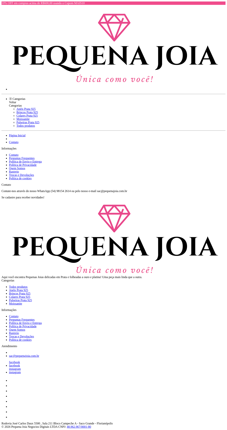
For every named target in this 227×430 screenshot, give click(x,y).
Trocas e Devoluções (21, 175)
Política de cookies (20, 178)
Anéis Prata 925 (26, 108)
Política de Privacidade (23, 164)
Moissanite (23, 119)
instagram (15, 368)
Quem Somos (17, 168)
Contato (14, 142)
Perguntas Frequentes (22, 158)
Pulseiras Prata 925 (27, 122)
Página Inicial (17, 135)
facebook (14, 362)
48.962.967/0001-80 (79, 426)
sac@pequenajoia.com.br (24, 355)
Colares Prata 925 (27, 115)
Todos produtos (25, 125)
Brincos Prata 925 (27, 112)
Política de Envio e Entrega (25, 161)
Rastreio (14, 171)
